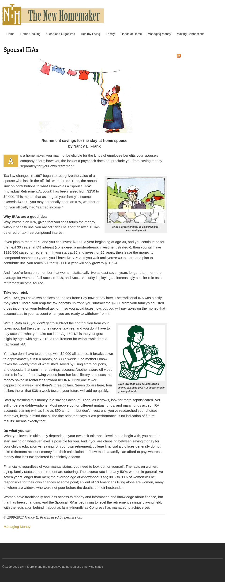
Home (10, 34)
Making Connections (190, 34)
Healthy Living (90, 34)
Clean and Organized (60, 34)
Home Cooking (30, 34)
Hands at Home (131, 34)
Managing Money (159, 34)
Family (110, 34)
